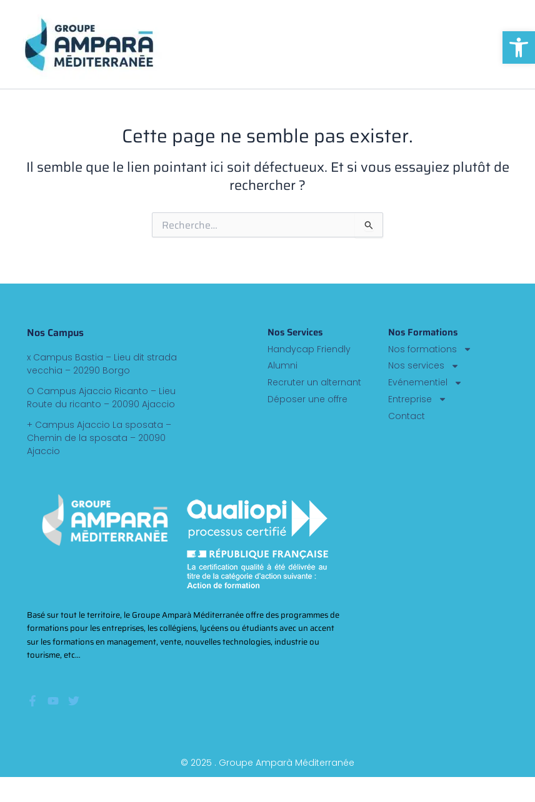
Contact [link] (406, 416)
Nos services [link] (423, 365)
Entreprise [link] (417, 399)
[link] (518, 47)
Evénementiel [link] (425, 382)
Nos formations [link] (430, 349)
